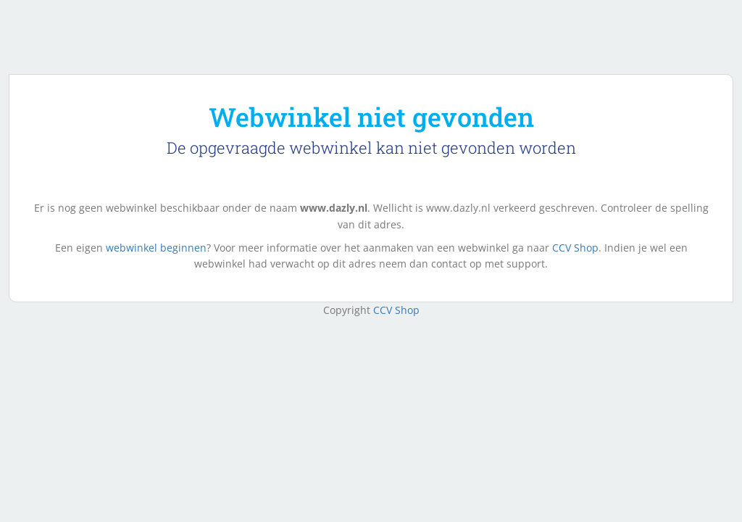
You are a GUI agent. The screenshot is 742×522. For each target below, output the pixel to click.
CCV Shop (575, 247)
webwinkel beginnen (156, 247)
